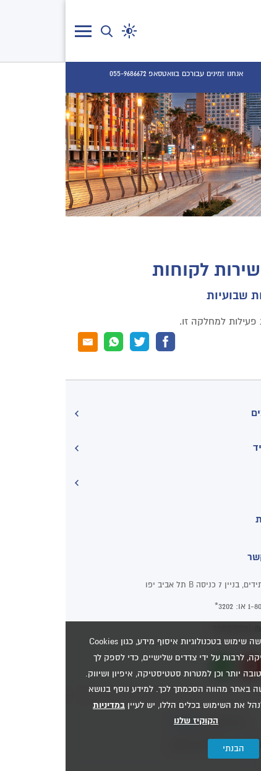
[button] (63, 30)
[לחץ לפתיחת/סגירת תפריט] (17, 31)
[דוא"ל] (22, 342)
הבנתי (168, 748)
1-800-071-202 (205, 606)
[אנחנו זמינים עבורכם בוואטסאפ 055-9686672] (111, 74)
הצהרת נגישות (221, 519)
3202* (158, 606)
